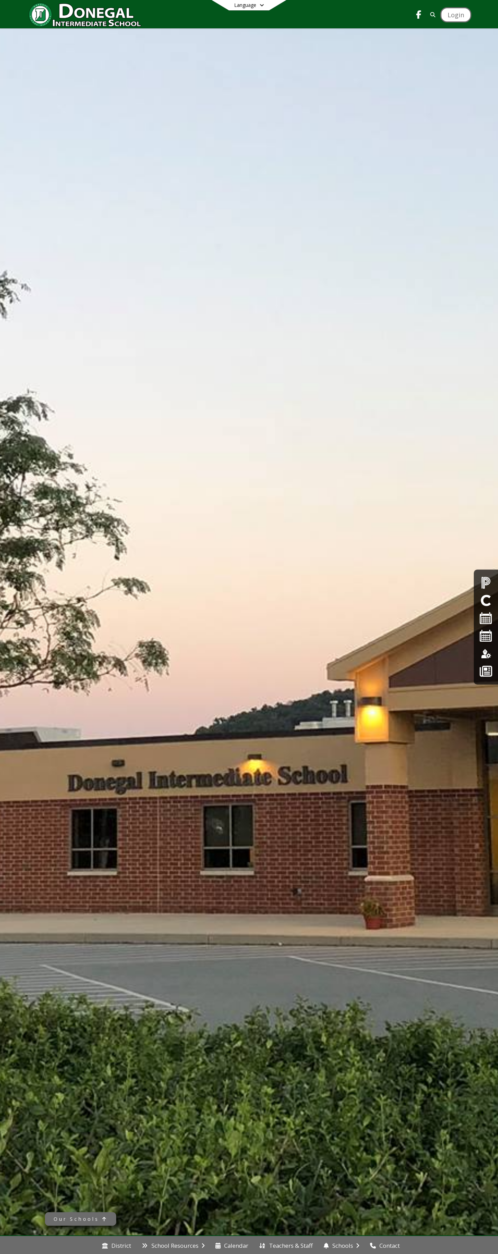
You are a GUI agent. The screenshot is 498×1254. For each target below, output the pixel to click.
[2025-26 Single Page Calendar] (486, 618)
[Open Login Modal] (455, 14)
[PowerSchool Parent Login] (486, 582)
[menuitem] (117, 1245)
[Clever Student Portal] (486, 600)
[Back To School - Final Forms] (486, 671)
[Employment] (486, 653)
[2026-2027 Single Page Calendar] (486, 636)
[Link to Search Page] (431, 14)
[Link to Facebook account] (419, 15)
